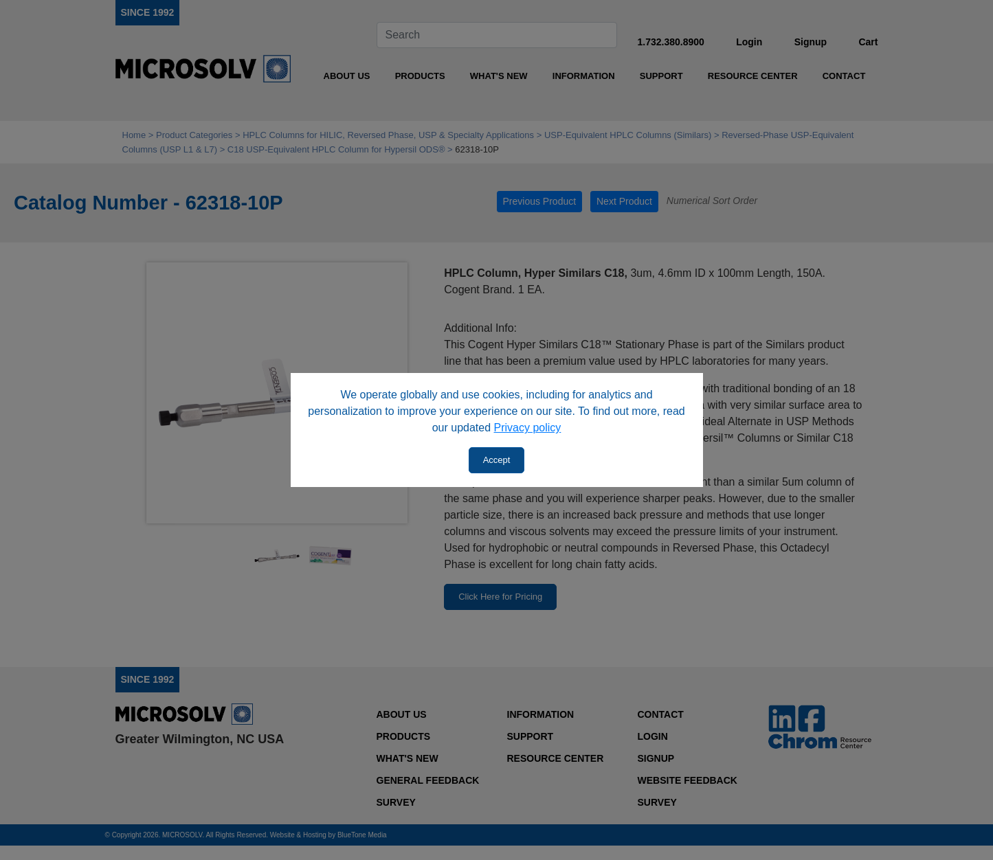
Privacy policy (527, 427)
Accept (497, 460)
